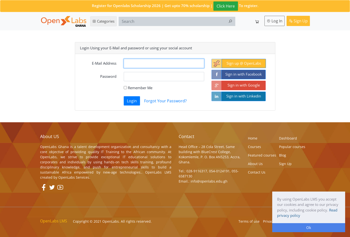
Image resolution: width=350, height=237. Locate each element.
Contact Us (256, 172)
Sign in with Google (244, 85)
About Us (255, 163)
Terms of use (249, 221)
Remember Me (138, 87)
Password (108, 76)
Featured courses (262, 155)
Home (252, 138)
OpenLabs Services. (74, 177)
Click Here (226, 6)
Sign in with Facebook (243, 74)
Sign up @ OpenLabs (244, 63)
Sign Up (298, 21)
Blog (282, 155)
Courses (254, 146)
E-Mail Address (104, 63)
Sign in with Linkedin (243, 96)
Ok (308, 227)
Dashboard (288, 138)
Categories (103, 21)
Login (132, 101)
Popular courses (292, 146)
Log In (274, 21)
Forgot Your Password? (165, 101)
